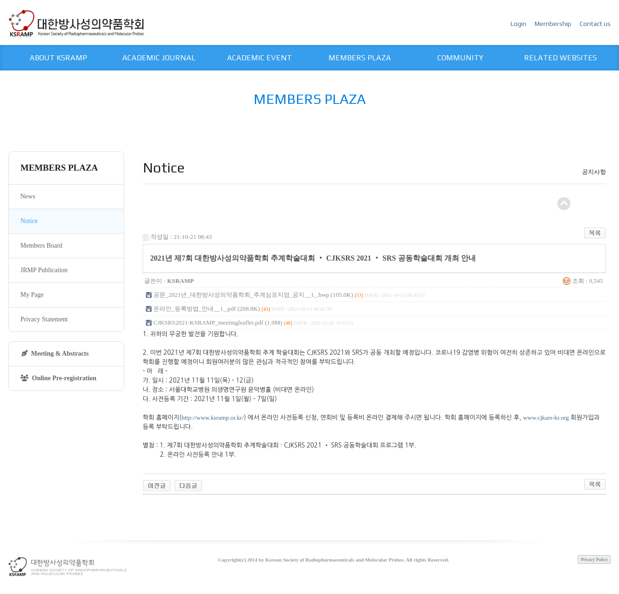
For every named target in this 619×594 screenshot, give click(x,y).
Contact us (595, 23)
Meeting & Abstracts (54, 353)
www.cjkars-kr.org (546, 417)
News (27, 196)
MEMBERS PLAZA (359, 57)
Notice (29, 220)
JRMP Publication (44, 270)
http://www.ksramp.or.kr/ (213, 417)
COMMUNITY (460, 57)
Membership (554, 23)
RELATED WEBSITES (560, 57)
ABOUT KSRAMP (58, 57)
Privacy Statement (44, 319)
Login (519, 23)
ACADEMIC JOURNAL (159, 57)
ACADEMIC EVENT (259, 57)
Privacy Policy (594, 559)
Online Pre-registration (58, 378)
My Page (32, 294)
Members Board (41, 245)
